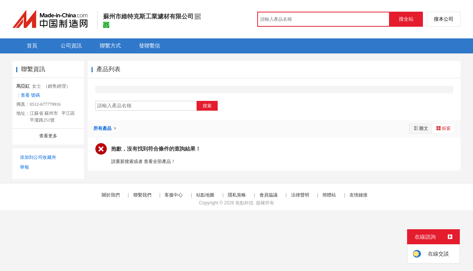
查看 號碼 (30, 95)
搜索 (207, 105)
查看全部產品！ (159, 161)
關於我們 (111, 195)
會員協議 (268, 195)
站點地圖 (205, 195)
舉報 (24, 167)
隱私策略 (237, 195)
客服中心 (174, 195)
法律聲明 (300, 195)
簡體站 (329, 195)
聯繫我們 (142, 195)
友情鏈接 (358, 195)
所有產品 (103, 128)
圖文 (420, 128)
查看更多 (48, 136)
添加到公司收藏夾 (38, 157)
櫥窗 (443, 128)
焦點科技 (244, 203)
